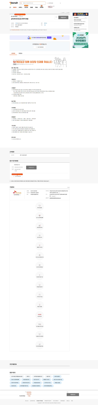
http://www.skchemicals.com (55, 198)
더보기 (68, 187)
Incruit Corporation (50, 402)
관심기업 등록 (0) (17, 176)
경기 (21, 155)
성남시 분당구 (24, 155)
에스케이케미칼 (14, 16)
